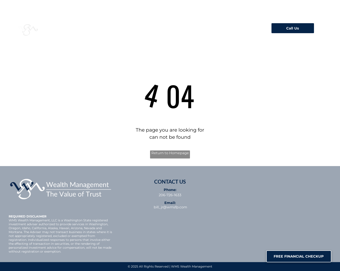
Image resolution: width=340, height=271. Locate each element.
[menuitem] (104, 26)
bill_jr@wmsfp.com (170, 207)
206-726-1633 (170, 195)
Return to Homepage (170, 153)
